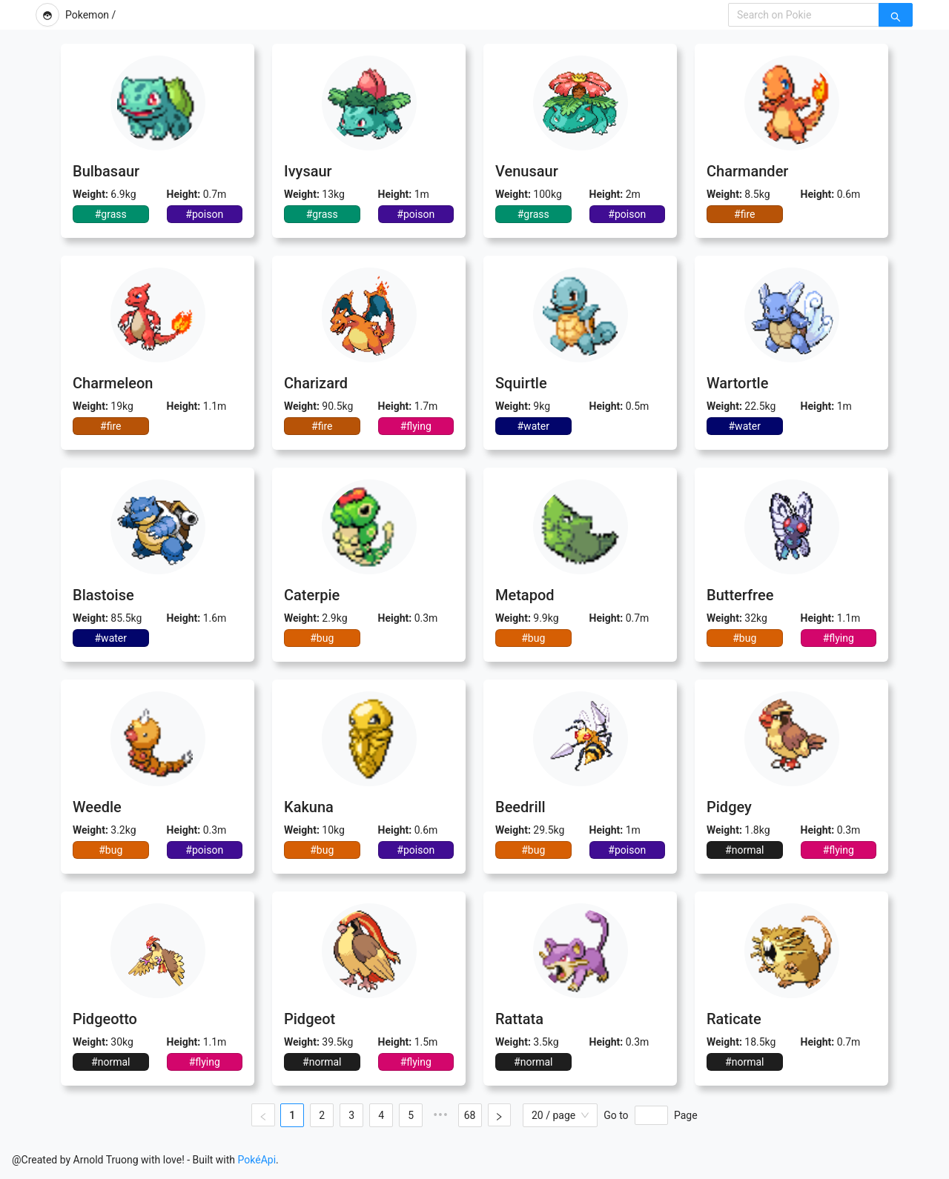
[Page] (651, 1115)
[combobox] (803, 15)
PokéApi (257, 1160)
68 (468, 1115)
